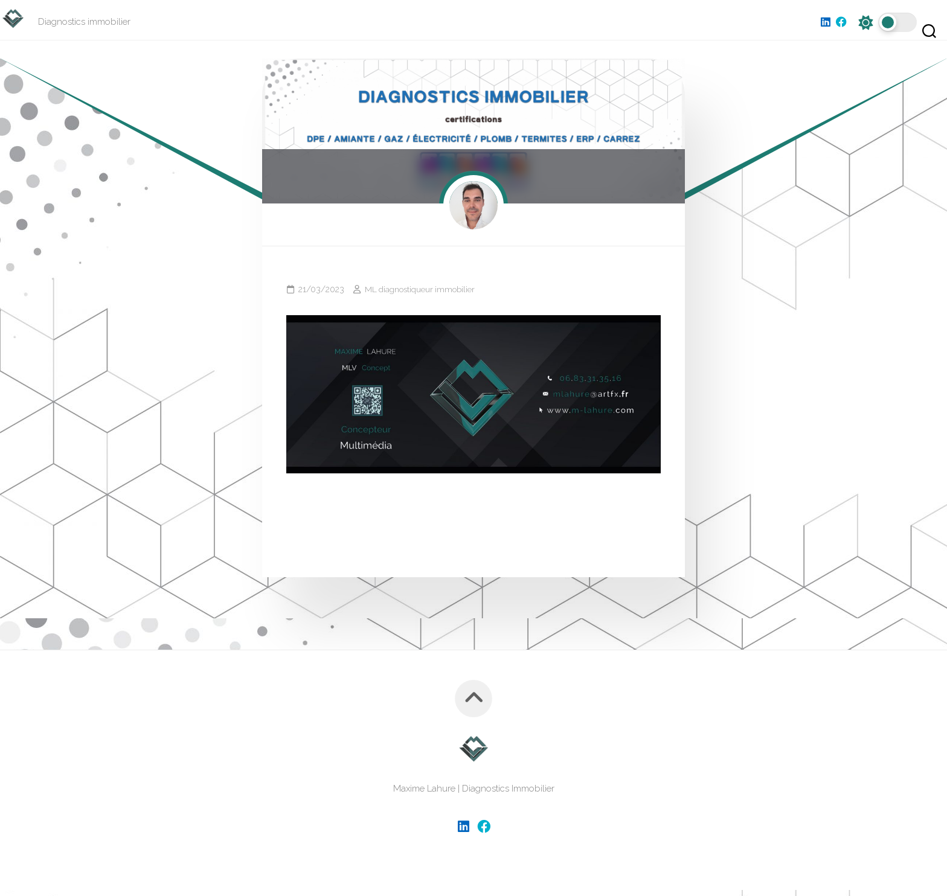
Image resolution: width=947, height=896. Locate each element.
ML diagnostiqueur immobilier (421, 295)
